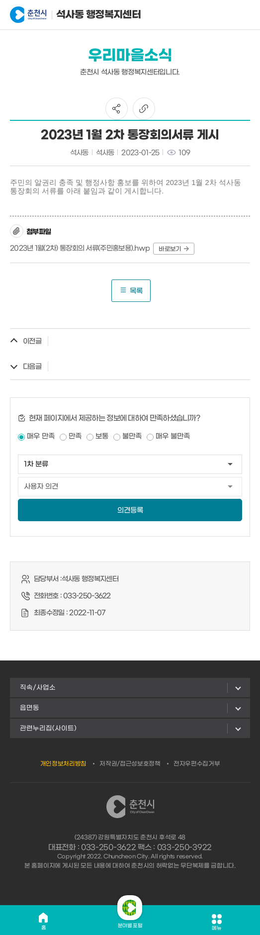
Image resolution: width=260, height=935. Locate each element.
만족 (75, 436)
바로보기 (173, 249)
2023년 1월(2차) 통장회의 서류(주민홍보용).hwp (80, 248)
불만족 (132, 436)
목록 (131, 290)
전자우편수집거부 (196, 763)
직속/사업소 (38, 687)
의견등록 (130, 510)
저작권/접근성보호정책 (130, 763)
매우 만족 (41, 436)
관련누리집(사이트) (48, 728)
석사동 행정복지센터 (59, 14)
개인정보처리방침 (63, 763)
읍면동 (29, 708)
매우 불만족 (173, 436)
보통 (101, 436)
